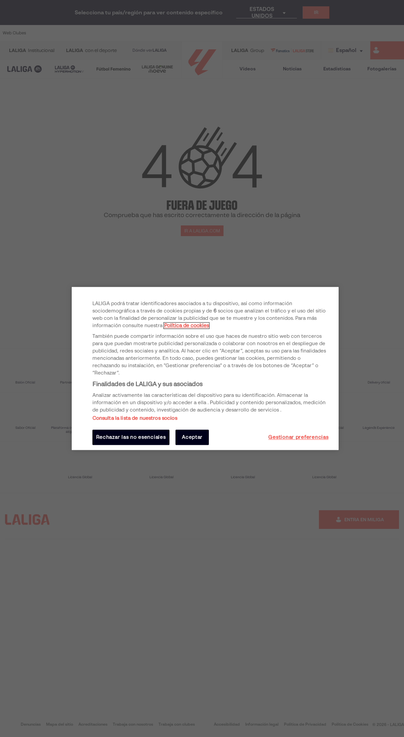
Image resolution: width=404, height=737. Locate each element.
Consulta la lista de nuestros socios (134, 418)
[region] (205, 368)
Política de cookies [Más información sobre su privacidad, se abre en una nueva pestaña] (186, 325)
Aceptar (192, 437)
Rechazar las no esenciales (131, 437)
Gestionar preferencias (298, 437)
